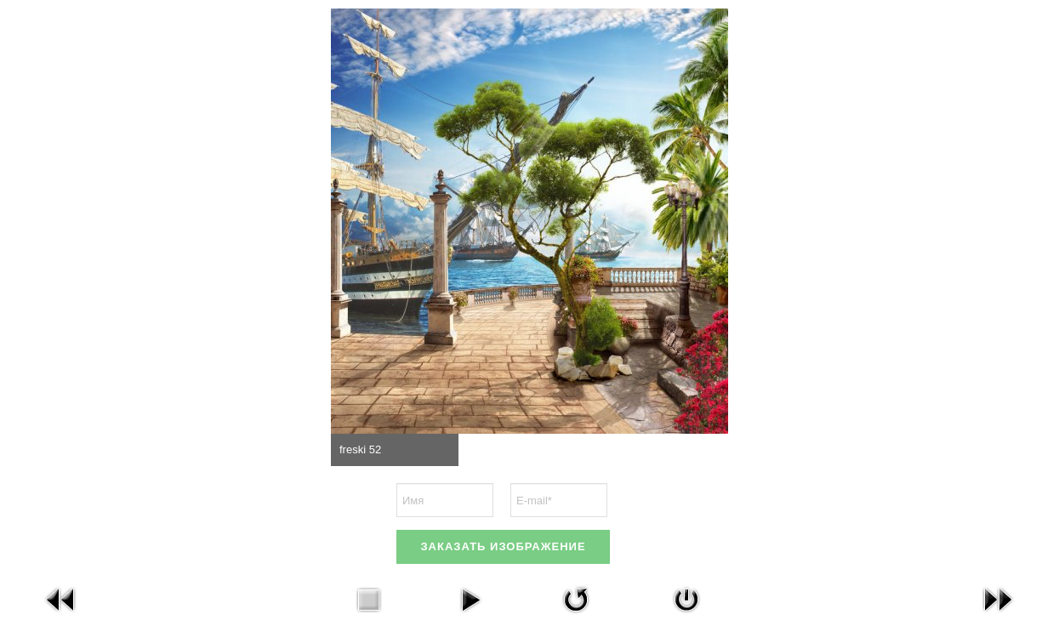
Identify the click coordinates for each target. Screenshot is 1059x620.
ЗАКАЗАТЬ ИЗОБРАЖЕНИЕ (502, 546)
